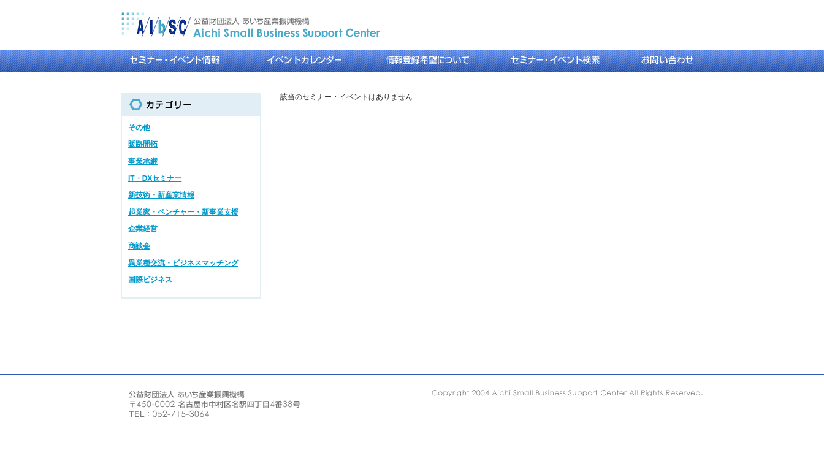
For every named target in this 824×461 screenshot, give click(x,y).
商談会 (139, 246)
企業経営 (143, 228)
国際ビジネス (150, 279)
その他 (139, 127)
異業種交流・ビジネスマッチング (183, 263)
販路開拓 (143, 144)
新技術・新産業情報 (161, 195)
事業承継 (143, 161)
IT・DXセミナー (154, 178)
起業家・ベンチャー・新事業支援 (183, 212)
